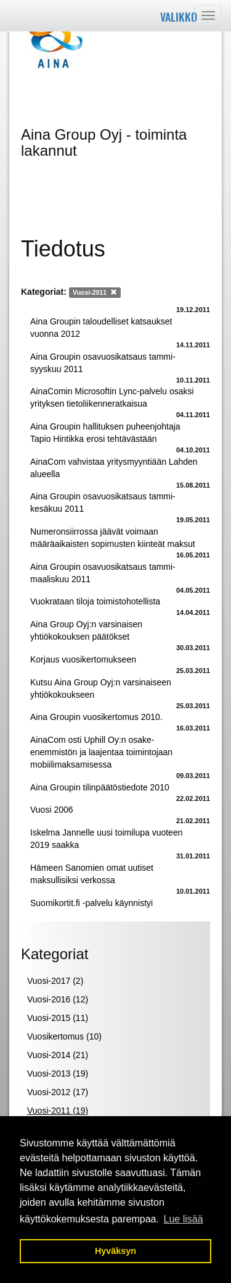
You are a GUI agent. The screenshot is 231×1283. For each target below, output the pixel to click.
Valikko (178, 17)
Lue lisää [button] (183, 1219)
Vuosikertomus (64, 1036)
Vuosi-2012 (57, 1092)
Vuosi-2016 (57, 999)
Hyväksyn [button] (115, 1251)
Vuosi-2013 (57, 1073)
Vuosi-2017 (55, 981)
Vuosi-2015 (57, 1018)
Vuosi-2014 (57, 1055)
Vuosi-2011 (57, 1111)
